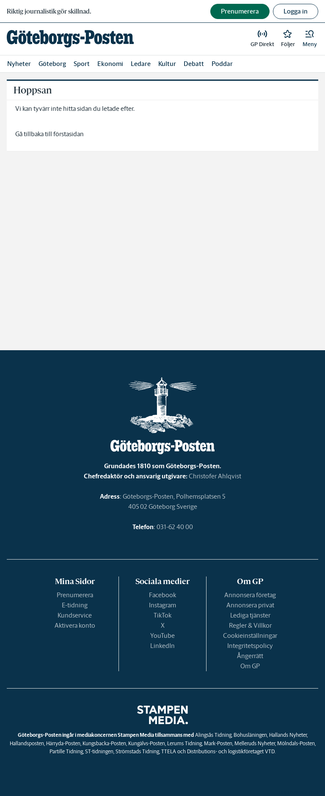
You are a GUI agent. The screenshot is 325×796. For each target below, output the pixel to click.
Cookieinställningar (250, 635)
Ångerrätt (250, 656)
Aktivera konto (75, 625)
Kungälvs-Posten (146, 743)
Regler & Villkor (250, 625)
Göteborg (52, 64)
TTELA (168, 751)
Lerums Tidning (184, 743)
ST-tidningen (99, 751)
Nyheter (19, 64)
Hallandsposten (27, 743)
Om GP (250, 666)
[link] (70, 38)
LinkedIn (162, 646)
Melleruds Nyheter (254, 743)
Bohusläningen (250, 735)
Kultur (167, 64)
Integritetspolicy (250, 646)
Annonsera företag (250, 595)
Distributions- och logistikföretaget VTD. (231, 751)
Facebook (162, 595)
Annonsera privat (250, 605)
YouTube (162, 635)
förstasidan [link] (68, 134)
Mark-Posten (218, 743)
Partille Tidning (66, 751)
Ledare (141, 64)
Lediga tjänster (250, 615)
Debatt (194, 64)
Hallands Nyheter (288, 735)
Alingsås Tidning (213, 735)
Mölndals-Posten (296, 743)
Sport (82, 64)
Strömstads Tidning (137, 751)
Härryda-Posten (63, 743)
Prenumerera (75, 595)
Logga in (296, 11)
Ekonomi (110, 64)
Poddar (222, 64)
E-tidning (75, 605)
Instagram (162, 605)
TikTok (162, 615)
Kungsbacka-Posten (104, 743)
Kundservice (75, 615)
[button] (309, 39)
